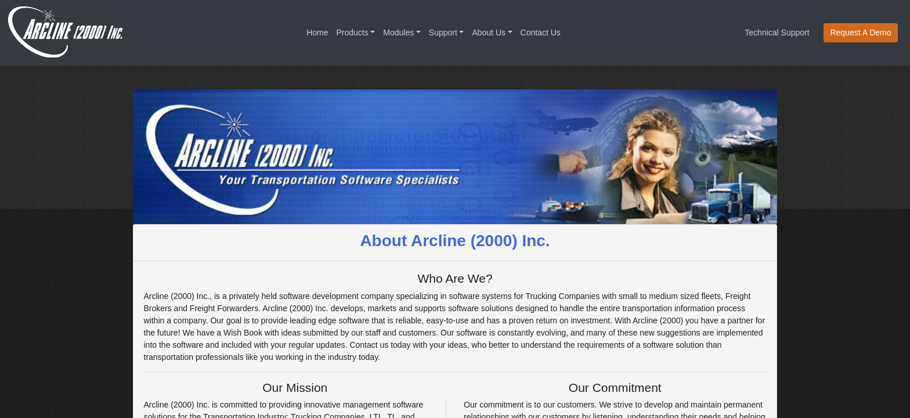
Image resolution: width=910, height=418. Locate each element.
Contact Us (541, 32)
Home (317, 32)
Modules (398, 32)
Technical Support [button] (777, 32)
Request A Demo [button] (860, 32)
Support (443, 32)
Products (353, 32)
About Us (488, 32)
